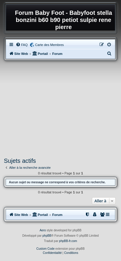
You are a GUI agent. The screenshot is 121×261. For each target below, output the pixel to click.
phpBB (47, 235)
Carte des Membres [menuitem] (49, 45)
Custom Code (45, 248)
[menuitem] (22, 44)
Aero (43, 230)
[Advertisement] (60, 109)
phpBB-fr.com (68, 241)
